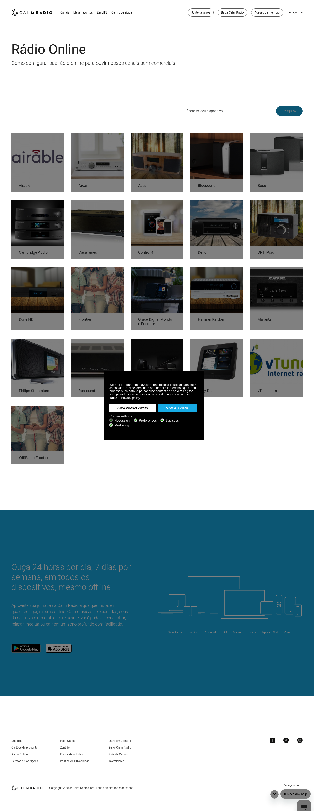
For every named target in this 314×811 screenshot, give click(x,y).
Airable (24, 185)
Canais (64, 12)
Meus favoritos (83, 12)
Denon (203, 252)
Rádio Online (19, 754)
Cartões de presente (24, 747)
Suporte (16, 741)
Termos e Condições (24, 761)
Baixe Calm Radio (232, 12)
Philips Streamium (34, 391)
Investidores (116, 761)
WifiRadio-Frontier (33, 458)
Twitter (286, 740)
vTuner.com (267, 391)
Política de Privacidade (74, 761)
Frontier (84, 319)
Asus (142, 185)
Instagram (300, 740)
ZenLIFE (102, 12)
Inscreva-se (67, 741)
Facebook (272, 740)
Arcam (83, 185)
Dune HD (26, 319)
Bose (261, 185)
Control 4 (145, 252)
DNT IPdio (265, 252)
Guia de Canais (118, 754)
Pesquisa (289, 111)
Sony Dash (206, 391)
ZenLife (64, 747)
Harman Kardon (211, 319)
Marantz (264, 319)
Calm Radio (32, 12)
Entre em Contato (120, 741)
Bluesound (206, 185)
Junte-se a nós (200, 12)
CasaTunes (87, 252)
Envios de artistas (71, 754)
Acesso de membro (267, 12)
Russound (86, 391)
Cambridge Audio (33, 252)
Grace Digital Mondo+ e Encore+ (156, 321)
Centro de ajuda (121, 12)
